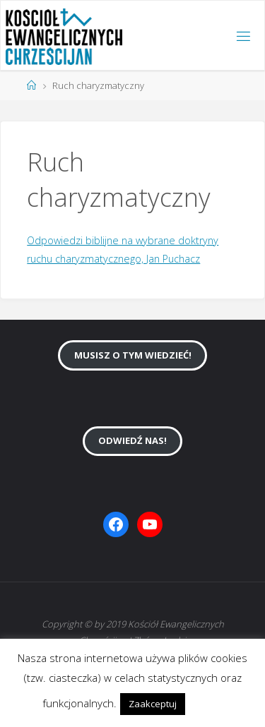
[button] (200, 697)
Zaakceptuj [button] (153, 703)
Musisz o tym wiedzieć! (133, 355)
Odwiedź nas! (132, 440)
